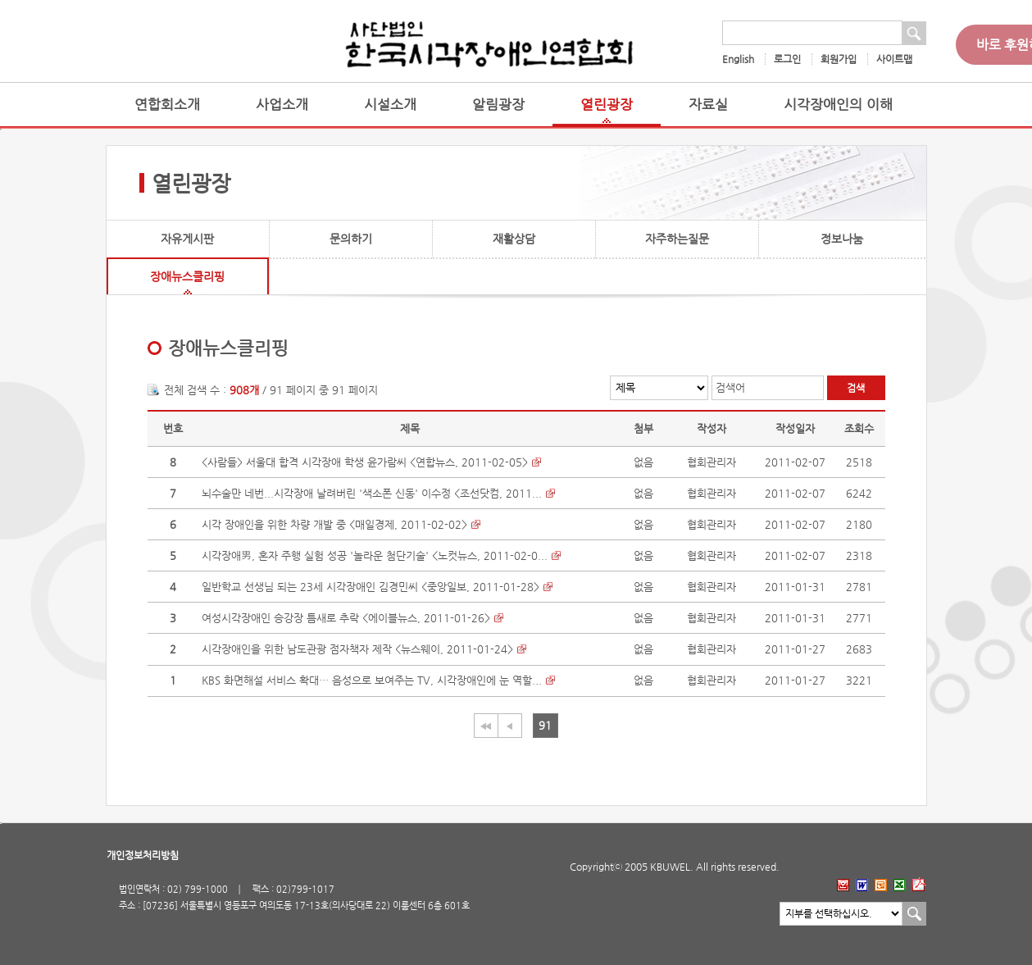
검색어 (730, 387)
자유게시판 (187, 238)
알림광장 (498, 104)
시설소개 (390, 104)
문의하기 (351, 238)
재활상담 (514, 238)
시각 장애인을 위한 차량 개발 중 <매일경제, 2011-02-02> (334, 524)
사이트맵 (894, 59)
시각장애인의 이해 (838, 104)
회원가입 (839, 59)
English (738, 59)
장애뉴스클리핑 (187, 276)
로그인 (787, 59)
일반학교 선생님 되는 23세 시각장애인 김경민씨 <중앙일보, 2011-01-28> (370, 586)
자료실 (708, 104)
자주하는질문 (677, 238)
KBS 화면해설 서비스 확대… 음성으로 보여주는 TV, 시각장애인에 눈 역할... (372, 680)
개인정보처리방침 (143, 855)
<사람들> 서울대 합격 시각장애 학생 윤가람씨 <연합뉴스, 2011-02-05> (365, 462)
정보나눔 (842, 238)
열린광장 (606, 104)
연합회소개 (167, 104)
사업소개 (282, 104)
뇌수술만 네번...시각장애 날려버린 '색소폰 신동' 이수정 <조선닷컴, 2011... (372, 493)
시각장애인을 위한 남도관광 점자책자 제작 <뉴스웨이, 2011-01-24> (357, 649)
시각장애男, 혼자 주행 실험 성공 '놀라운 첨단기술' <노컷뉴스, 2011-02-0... (375, 555)
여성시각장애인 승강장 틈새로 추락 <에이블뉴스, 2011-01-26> (346, 618)
